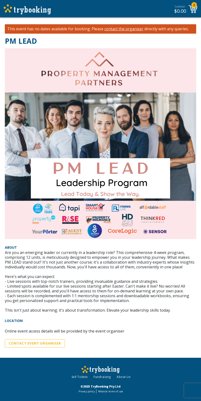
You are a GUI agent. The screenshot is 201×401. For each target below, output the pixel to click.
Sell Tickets (80, 377)
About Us (123, 377)
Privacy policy (87, 391)
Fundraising (102, 377)
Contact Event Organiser (35, 343)
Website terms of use (110, 391)
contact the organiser (123, 29)
